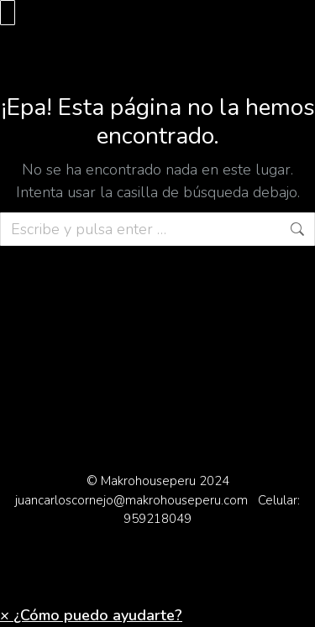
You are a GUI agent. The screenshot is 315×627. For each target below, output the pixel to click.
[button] (91, 615)
